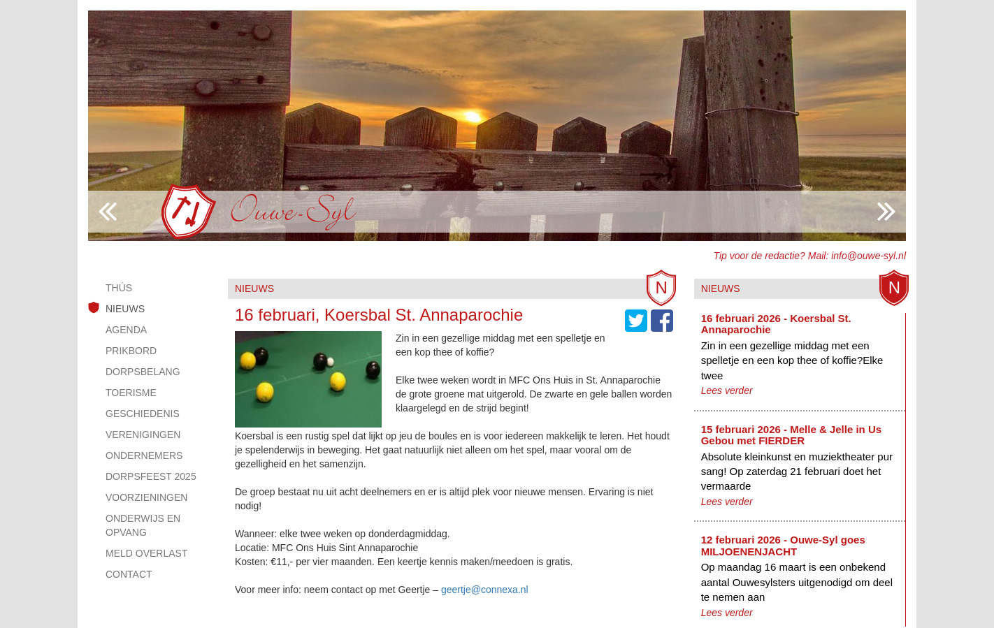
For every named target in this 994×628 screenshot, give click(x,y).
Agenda (126, 329)
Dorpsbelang (143, 371)
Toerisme (131, 392)
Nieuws (125, 308)
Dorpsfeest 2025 (151, 476)
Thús (119, 287)
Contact (129, 574)
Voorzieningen (146, 497)
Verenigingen (143, 434)
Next (108, 212)
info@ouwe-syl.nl (868, 255)
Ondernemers (144, 455)
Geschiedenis (143, 413)
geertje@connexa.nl (484, 589)
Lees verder (727, 390)
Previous (886, 212)
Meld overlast (146, 553)
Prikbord (131, 350)
